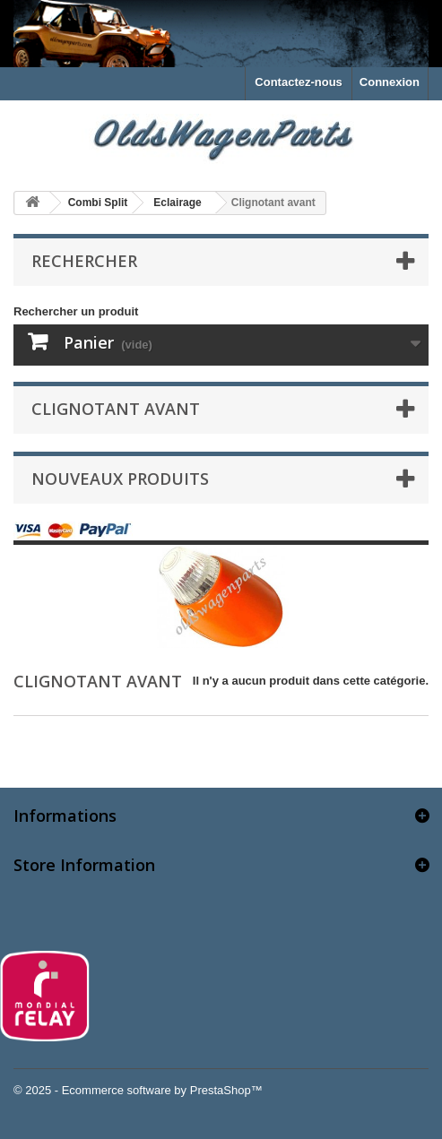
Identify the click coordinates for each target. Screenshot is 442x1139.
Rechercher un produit (75, 311)
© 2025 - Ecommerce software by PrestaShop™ (138, 1090)
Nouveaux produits (120, 478)
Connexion (390, 82)
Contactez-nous (298, 82)
